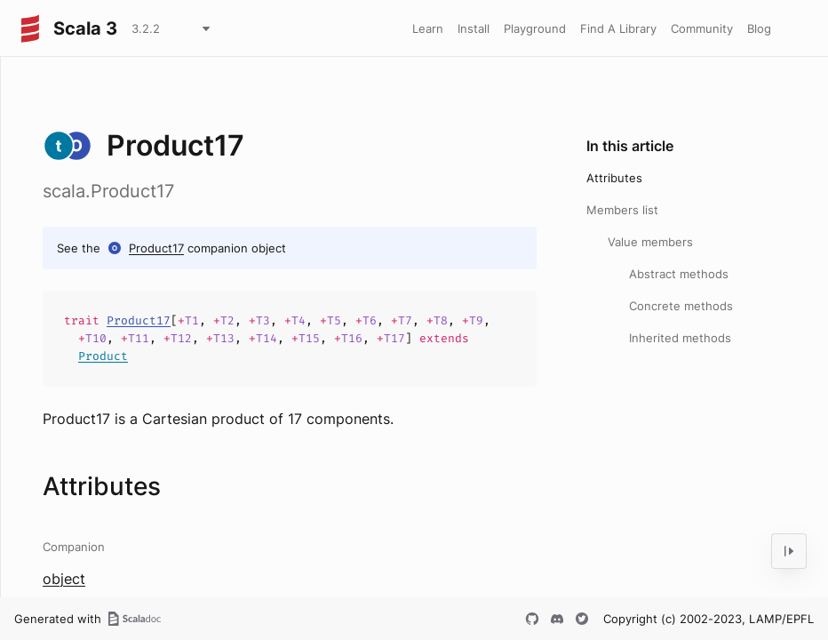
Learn (427, 28)
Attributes (614, 178)
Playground (535, 28)
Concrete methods (681, 306)
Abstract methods (678, 274)
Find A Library (618, 28)
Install (474, 28)
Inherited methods (680, 338)
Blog (759, 28)
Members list (622, 210)
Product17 (156, 248)
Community (702, 28)
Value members (650, 242)
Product (103, 356)
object (64, 579)
